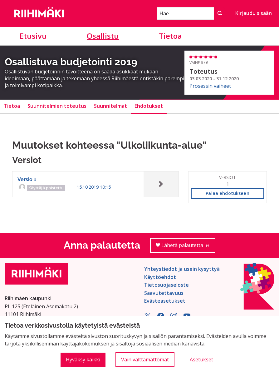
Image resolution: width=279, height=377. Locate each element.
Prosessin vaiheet (210, 85)
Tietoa (170, 36)
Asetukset (201, 359)
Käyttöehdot (160, 277)
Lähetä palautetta (185, 247)
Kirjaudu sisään (253, 13)
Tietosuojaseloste (166, 284)
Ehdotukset (149, 105)
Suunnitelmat (110, 105)
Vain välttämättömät (145, 359)
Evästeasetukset (164, 300)
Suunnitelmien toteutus (56, 105)
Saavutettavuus (164, 293)
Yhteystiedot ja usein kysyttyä (182, 268)
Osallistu (103, 36)
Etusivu (33, 36)
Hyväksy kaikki (83, 359)
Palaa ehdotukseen (227, 193)
